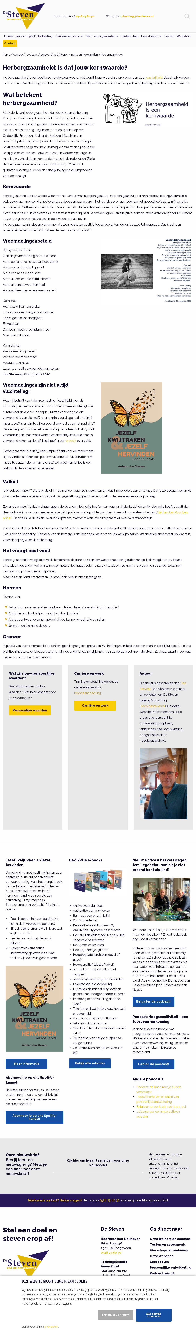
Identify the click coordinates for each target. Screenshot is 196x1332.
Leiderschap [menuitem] (130, 36)
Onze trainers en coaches (170, 1239)
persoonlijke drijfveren (54, 54)
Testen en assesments (168, 1244)
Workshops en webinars (169, 1250)
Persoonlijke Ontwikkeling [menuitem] (34, 36)
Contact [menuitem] (10, 43)
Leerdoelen (159, 1262)
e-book (71, 441)
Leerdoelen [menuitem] (149, 36)
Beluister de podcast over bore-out (161, 1107)
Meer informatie (26, 1064)
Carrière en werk (95, 705)
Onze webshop (162, 1256)
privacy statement (51, 1326)
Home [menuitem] (8, 36)
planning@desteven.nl (137, 16)
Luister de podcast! (153, 1064)
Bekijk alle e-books (90, 1063)
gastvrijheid (154, 77)
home (6, 54)
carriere (18, 54)
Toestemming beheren (116, 1315)
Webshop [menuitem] (184, 36)
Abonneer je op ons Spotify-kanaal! (34, 1117)
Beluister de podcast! (153, 1001)
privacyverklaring (159, 1163)
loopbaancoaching (87, 693)
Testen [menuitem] (169, 36)
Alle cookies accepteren (153, 1315)
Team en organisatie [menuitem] (100, 36)
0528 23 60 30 (85, 16)
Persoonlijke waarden (30, 710)
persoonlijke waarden (84, 54)
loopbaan (32, 54)
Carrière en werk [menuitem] (67, 36)
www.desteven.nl (153, 706)
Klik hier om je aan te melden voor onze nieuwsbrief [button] (98, 1163)
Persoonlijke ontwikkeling (170, 1267)
